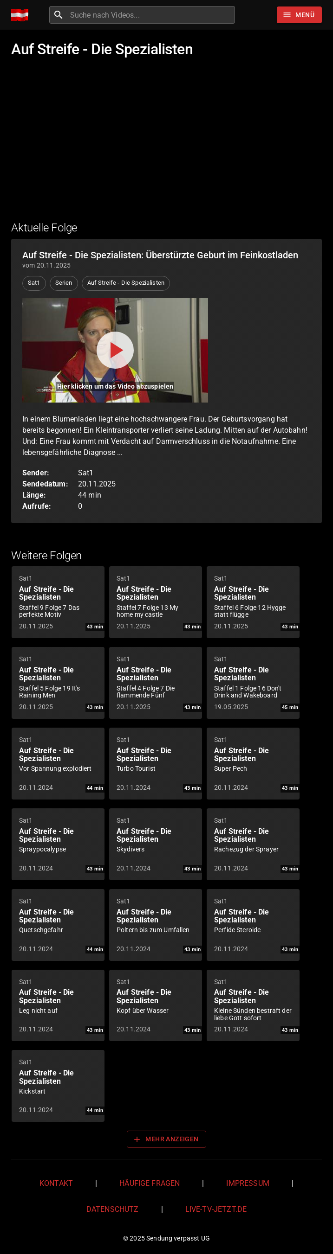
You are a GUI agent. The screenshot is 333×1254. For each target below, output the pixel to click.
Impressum (247, 1183)
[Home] (22, 15)
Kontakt (56, 1183)
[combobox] (151, 15)
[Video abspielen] (115, 350)
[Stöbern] (299, 14)
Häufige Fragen (149, 1183)
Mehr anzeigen (165, 1139)
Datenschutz (112, 1209)
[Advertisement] (166, 145)
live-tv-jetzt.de (216, 1209)
